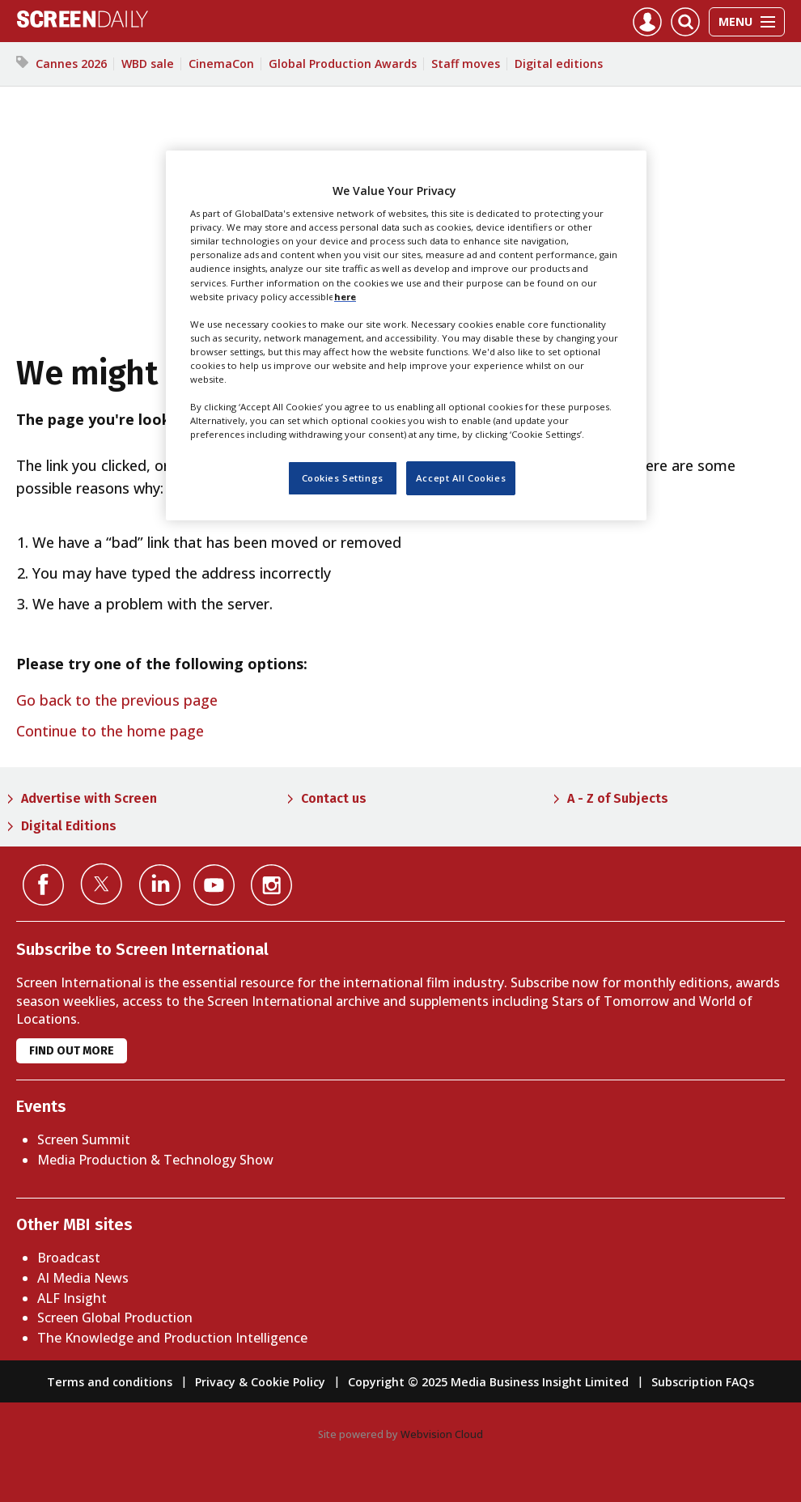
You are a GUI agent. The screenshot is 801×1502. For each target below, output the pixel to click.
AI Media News (83, 1278)
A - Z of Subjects (617, 798)
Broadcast (68, 1258)
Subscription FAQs (702, 1382)
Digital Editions (69, 826)
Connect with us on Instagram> (271, 885)
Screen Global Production (115, 1317)
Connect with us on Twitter (101, 884)
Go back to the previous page (117, 700)
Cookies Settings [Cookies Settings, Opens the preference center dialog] (343, 478)
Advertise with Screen (89, 798)
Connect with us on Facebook (43, 885)
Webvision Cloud (441, 1434)
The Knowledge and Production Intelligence (172, 1338)
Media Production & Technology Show (155, 1160)
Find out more (71, 1051)
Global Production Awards (343, 63)
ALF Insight (72, 1298)
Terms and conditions (109, 1382)
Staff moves (465, 63)
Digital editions (559, 63)
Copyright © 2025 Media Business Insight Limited (488, 1382)
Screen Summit (83, 1139)
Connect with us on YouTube (214, 885)
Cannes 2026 (71, 63)
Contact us (334, 798)
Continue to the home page (110, 730)
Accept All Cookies (461, 478)
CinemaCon (221, 63)
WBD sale (147, 63)
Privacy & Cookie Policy (260, 1382)
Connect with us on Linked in (159, 885)
